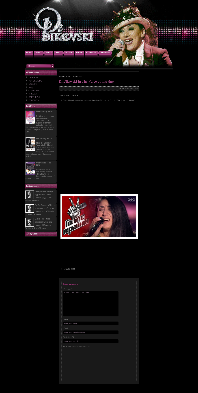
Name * (66, 319)
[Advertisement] (41, 283)
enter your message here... (90, 303)
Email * (66, 328)
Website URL (68, 337)
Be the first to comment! (129, 88)
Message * (67, 289)
